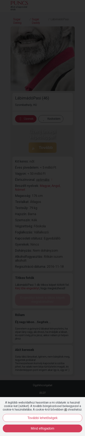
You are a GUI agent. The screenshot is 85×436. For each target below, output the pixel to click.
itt (65, 409)
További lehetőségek (42, 418)
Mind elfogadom (42, 428)
